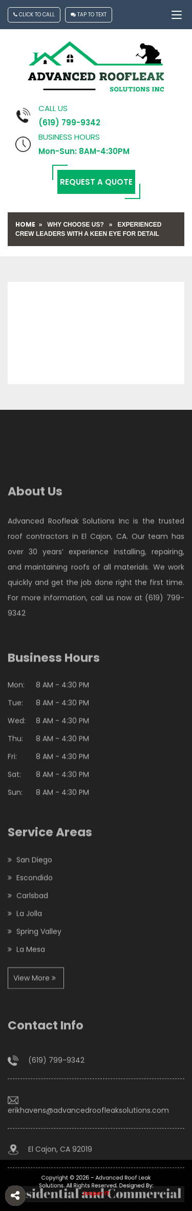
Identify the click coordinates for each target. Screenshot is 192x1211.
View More (34, 1004)
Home (25, 224)
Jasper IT (96, 1192)
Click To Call (34, 14)
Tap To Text (88, 14)
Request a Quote (96, 182)
